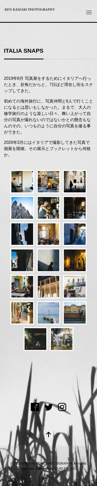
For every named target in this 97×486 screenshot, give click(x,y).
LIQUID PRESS (63, 469)
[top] (49, 435)
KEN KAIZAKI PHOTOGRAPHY (48, 463)
